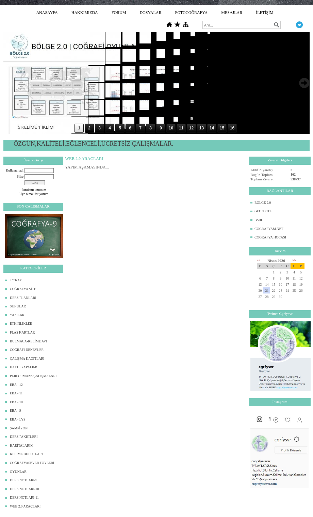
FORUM (119, 12)
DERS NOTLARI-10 (24, 489)
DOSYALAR (150, 12)
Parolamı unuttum (34, 190)
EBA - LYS (18, 419)
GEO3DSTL (263, 211)
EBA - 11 (16, 393)
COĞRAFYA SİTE (23, 289)
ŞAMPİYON (19, 428)
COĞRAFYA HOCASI (270, 237)
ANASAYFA (46, 12)
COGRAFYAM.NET (268, 229)
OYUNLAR (18, 472)
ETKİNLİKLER (21, 323)
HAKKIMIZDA (84, 12)
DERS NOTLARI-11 (24, 497)
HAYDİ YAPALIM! (23, 367)
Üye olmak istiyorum (33, 194)
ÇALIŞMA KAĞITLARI (27, 358)
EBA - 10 (16, 402)
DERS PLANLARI (23, 298)
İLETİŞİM (264, 12)
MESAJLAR (231, 12)
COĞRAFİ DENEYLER (27, 350)
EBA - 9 (15, 410)
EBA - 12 (16, 385)
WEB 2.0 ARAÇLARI (25, 506)
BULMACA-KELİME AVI (28, 341)
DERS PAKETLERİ (24, 437)
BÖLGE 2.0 (262, 202)
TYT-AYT (17, 280)
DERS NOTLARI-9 (23, 480)
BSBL (258, 220)
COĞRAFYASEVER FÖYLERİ (32, 463)
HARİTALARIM (21, 445)
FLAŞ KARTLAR (22, 332)
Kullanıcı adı (14, 170)
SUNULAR (18, 306)
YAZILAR (17, 315)
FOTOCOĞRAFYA (191, 12)
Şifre (20, 176)
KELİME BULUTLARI (26, 454)
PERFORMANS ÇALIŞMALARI (33, 376)
